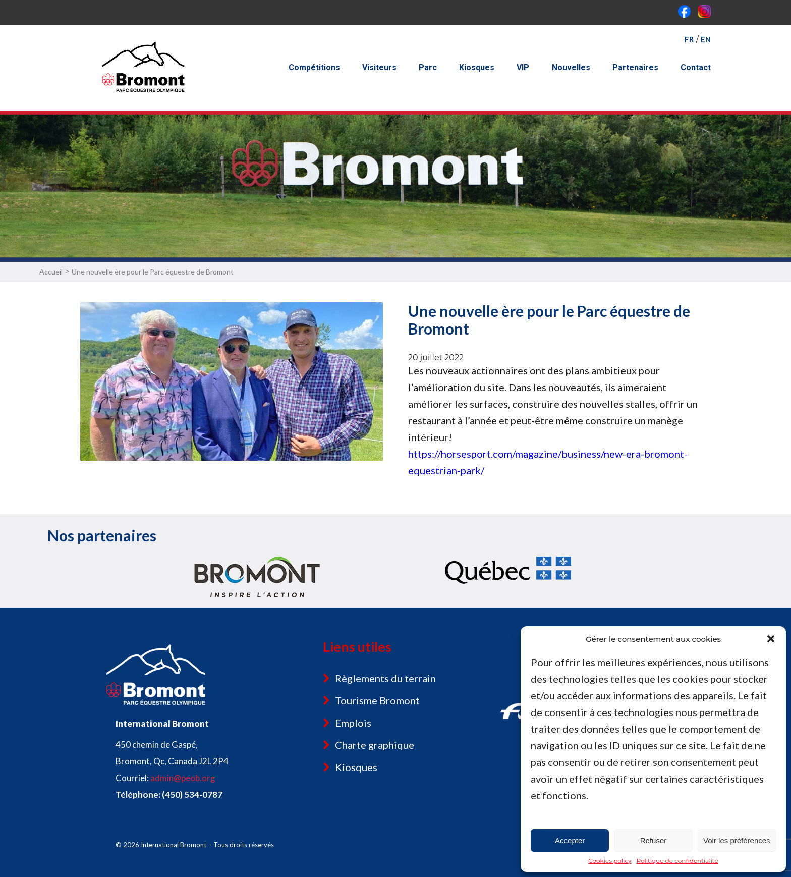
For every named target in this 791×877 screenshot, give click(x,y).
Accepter (570, 840)
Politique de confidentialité (677, 860)
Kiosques (476, 67)
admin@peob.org (182, 778)
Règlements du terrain (385, 678)
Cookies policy (609, 860)
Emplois (353, 723)
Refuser (653, 840)
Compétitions (314, 67)
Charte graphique (374, 745)
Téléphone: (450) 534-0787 (169, 794)
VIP (523, 67)
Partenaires (635, 67)
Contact (696, 67)
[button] (771, 639)
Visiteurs (379, 67)
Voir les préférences (736, 840)
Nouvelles (571, 67)
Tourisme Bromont (377, 700)
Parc (428, 67)
